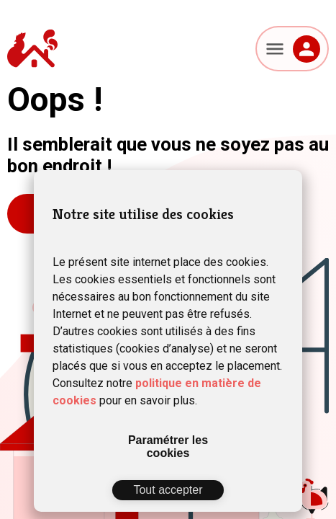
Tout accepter (167, 490)
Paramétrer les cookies (168, 446)
